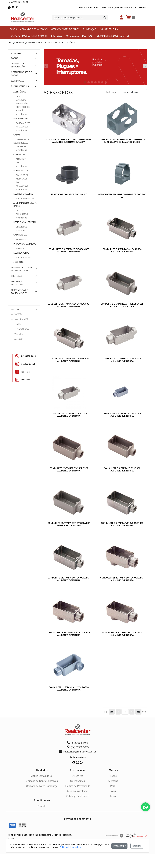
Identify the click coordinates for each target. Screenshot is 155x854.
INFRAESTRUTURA (109, 29)
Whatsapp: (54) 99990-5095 (116, 7)
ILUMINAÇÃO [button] (24, 80)
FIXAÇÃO (20, 110)
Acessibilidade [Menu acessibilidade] (19, 2)
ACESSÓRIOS (22, 185)
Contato (41, 806)
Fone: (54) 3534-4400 (89, 7)
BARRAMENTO (23, 123)
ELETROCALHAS (24, 257)
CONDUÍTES (22, 175)
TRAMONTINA (20, 329)
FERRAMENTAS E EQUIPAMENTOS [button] (24, 291)
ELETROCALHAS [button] (21, 252)
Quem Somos (77, 781)
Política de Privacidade (77, 786)
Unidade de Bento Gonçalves (42, 781)
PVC (18, 162)
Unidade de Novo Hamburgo (42, 786)
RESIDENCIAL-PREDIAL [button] (24, 222)
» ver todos (19, 261)
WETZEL (17, 334)
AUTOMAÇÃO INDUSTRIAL (79, 35)
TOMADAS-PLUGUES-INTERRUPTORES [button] (24, 269)
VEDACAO (20, 248)
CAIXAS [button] (17, 134)
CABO (19, 96)
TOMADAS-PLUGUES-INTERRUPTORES (29, 35)
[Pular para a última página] (138, 712)
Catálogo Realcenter (77, 796)
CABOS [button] (24, 58)
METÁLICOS (22, 178)
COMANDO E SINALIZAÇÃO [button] (24, 65)
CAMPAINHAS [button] (20, 234)
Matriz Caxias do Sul (41, 776)
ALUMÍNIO (21, 159)
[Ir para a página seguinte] (131, 712)
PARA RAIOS (22, 214)
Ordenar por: (112, 92)
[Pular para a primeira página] (112, 712)
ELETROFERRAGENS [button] (23, 193)
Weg (113, 791)
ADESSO (17, 339)
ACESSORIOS (22, 126)
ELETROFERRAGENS (26, 198)
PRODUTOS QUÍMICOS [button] (24, 243)
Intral (113, 796)
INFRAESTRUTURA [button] (24, 86)
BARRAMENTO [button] (20, 118)
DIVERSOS (21, 99)
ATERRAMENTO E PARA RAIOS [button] (24, 204)
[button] (36, 53)
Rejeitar (136, 845)
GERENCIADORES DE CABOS (65, 29)
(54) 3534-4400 (77, 742)
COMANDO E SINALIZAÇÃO (34, 29)
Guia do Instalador (77, 791)
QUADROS (21, 146)
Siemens (113, 781)
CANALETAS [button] (19, 154)
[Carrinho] (130, 17)
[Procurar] (105, 17)
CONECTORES (23, 107)
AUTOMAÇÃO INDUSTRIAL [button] (24, 283)
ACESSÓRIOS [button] (19, 91)
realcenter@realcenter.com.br (77, 751)
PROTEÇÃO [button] (24, 275)
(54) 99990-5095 (77, 747)
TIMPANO (21, 239)
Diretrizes (77, 776)
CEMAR (16, 314)
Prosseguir (119, 845)
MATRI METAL (19, 319)
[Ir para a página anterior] (118, 712)
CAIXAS (19, 210)
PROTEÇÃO (56, 35)
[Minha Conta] (121, 17)
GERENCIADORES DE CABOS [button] (24, 74)
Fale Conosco (139, 7)
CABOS (13, 29)
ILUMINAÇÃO (89, 29)
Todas (113, 776)
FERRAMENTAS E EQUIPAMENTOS (112, 35)
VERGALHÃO (22, 103)
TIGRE (16, 324)
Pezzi (113, 786)
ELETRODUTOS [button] (20, 170)
